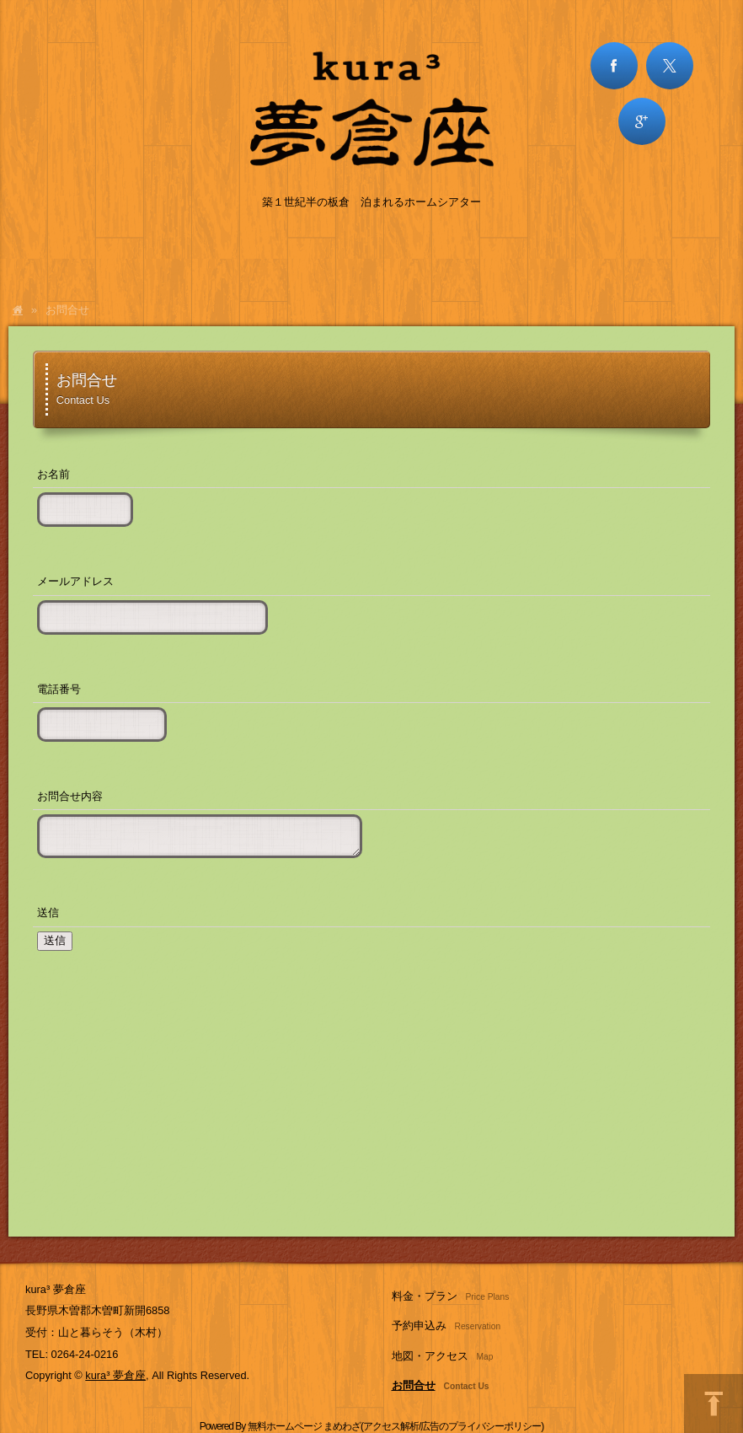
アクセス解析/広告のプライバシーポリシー (452, 1426)
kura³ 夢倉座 (115, 1375)
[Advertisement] (371, 1103)
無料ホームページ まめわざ (304, 1426)
